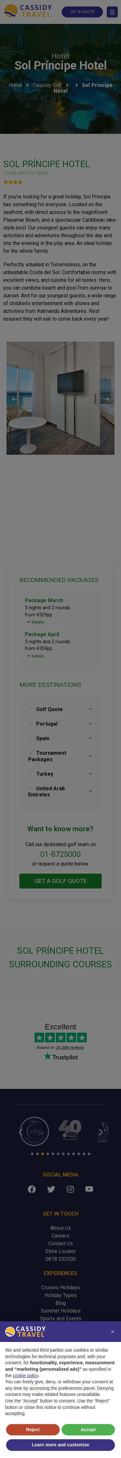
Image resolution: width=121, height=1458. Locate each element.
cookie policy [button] (25, 1375)
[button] (112, 1331)
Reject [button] (33, 1429)
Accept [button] (88, 1429)
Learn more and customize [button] (60, 1444)
